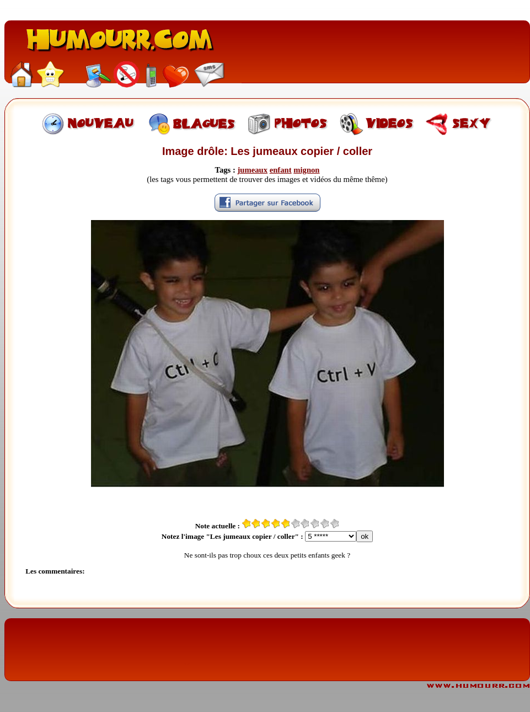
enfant (281, 169)
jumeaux (252, 169)
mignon (306, 169)
